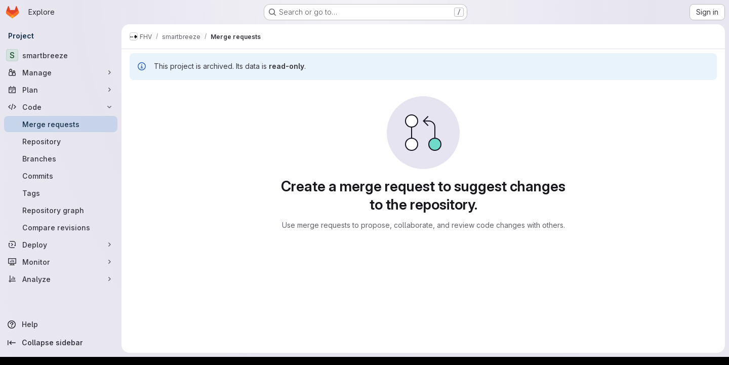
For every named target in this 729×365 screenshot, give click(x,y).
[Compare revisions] (60, 227)
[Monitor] (60, 262)
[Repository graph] (60, 210)
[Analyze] (60, 279)
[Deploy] (60, 244)
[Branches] (60, 158)
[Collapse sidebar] (60, 343)
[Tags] (60, 193)
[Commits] (60, 176)
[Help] (60, 324)
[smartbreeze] (60, 55)
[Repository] (60, 141)
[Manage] (60, 72)
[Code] (60, 107)
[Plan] (60, 90)
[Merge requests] (60, 124)
